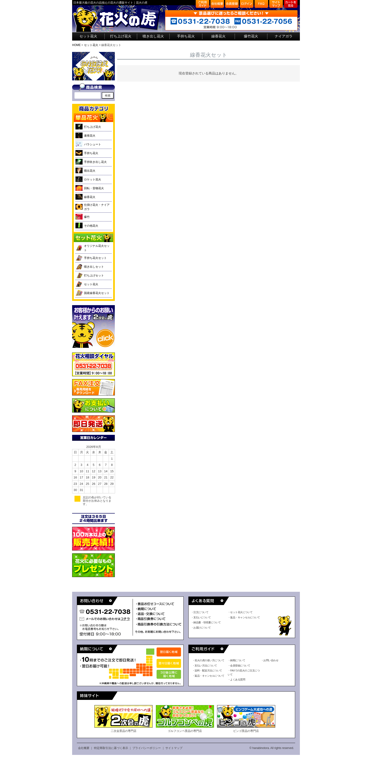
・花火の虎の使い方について (208, 660)
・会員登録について (239, 665)
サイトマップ (173, 748)
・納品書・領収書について (206, 622)
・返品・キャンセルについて (244, 617)
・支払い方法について (204, 665)
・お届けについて (201, 627)
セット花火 (91, 45)
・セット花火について (240, 612)
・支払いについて (201, 617)
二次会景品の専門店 (123, 719)
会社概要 (83, 748)
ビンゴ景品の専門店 (246, 719)
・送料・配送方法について (207, 670)
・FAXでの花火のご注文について (244, 672)
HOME (76, 45)
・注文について (199, 612)
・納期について (236, 660)
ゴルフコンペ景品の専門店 (185, 719)
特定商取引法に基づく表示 (111, 748)
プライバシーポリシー (146, 748)
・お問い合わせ (269, 660)
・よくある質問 (236, 679)
